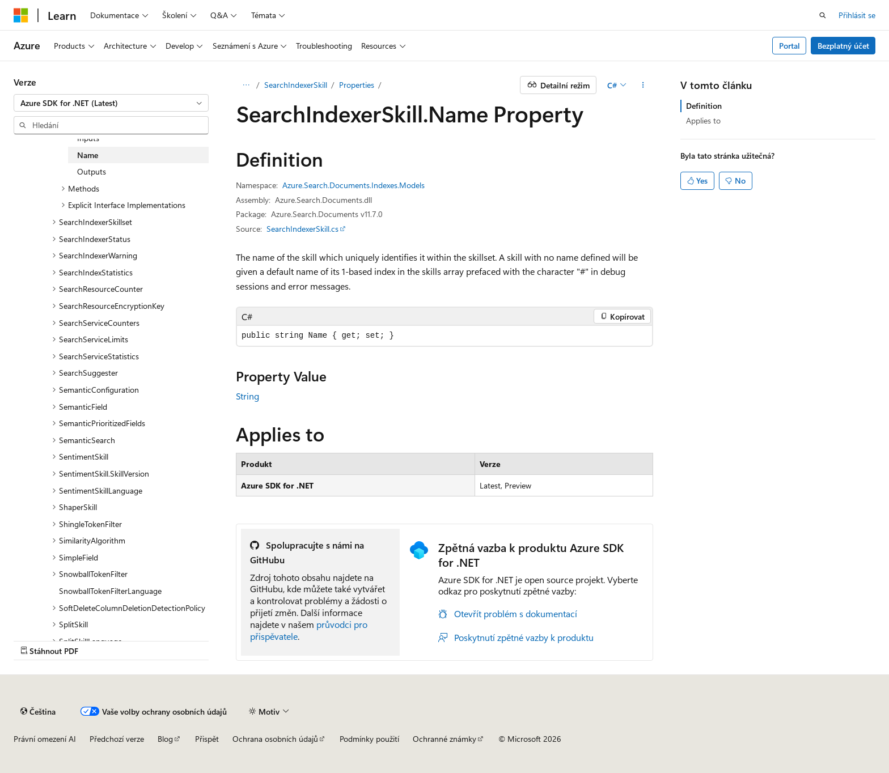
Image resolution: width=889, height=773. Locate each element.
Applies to (703, 120)
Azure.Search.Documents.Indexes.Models (353, 185)
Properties (356, 84)
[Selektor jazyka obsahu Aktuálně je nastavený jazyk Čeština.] (38, 711)
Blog (165, 738)
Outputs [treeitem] (91, 171)
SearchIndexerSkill (295, 84)
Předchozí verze (117, 738)
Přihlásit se (857, 15)
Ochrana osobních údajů (275, 738)
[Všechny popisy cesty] (246, 85)
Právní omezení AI (45, 738)
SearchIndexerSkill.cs (302, 228)
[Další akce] (643, 85)
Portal (789, 45)
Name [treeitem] (87, 155)
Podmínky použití (369, 738)
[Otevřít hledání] (822, 15)
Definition (704, 105)
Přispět (207, 738)
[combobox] (111, 103)
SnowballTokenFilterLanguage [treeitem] (110, 590)
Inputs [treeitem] (88, 138)
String (247, 396)
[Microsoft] (21, 15)
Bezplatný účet (843, 45)
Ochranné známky (444, 738)
